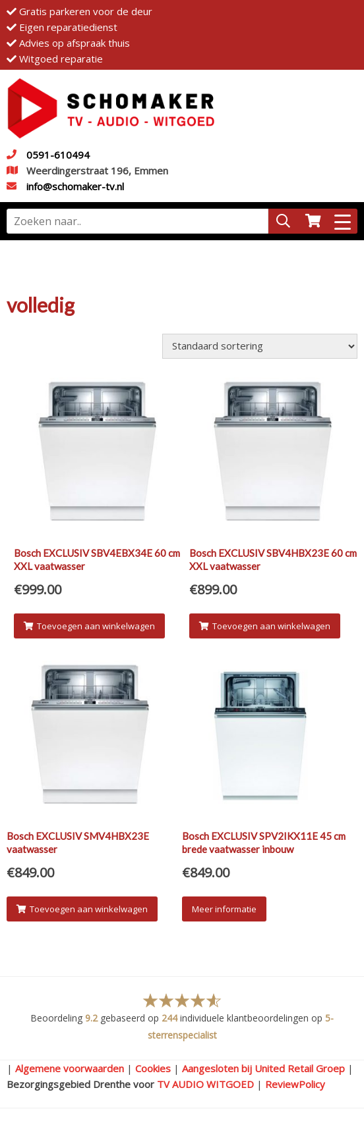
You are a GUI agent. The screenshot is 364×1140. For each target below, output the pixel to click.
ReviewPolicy (295, 1084)
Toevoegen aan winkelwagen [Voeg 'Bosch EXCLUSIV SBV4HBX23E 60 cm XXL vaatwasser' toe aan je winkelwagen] (264, 626)
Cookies (153, 1068)
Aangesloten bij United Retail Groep (263, 1068)
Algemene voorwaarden (69, 1068)
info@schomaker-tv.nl (75, 186)
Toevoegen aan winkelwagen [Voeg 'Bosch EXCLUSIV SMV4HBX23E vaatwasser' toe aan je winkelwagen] (82, 909)
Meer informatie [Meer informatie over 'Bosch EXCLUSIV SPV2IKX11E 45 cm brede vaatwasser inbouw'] (224, 909)
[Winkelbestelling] (259, 346)
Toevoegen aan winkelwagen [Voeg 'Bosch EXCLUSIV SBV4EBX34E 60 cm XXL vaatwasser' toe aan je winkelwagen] (89, 626)
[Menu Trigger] (342, 221)
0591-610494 (58, 154)
